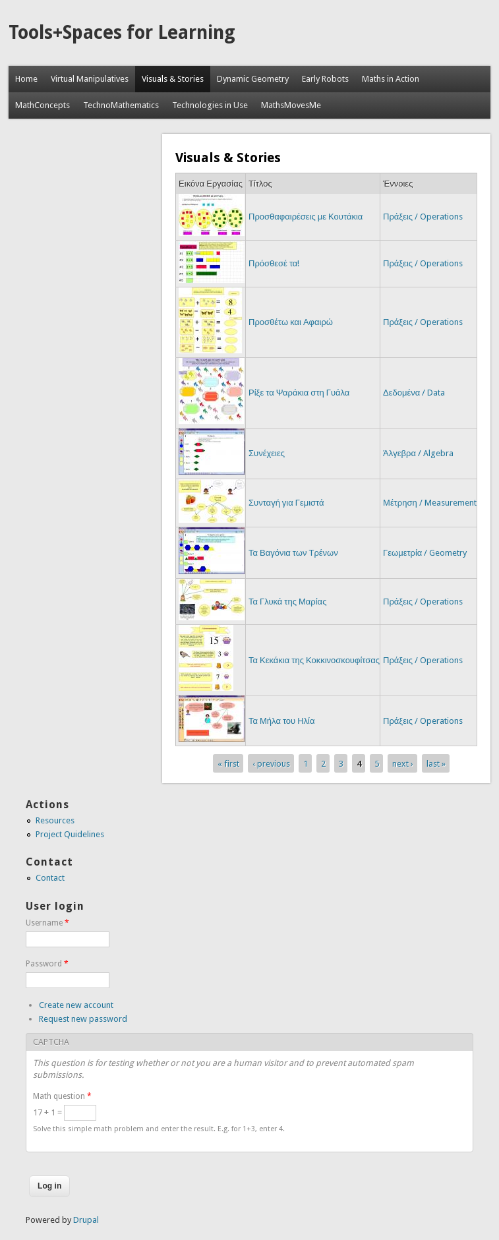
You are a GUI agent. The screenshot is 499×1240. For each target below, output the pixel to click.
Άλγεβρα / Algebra (418, 453)
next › (402, 763)
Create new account (76, 1005)
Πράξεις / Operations (423, 216)
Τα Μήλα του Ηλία (282, 721)
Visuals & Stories (173, 79)
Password (47, 963)
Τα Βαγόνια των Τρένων (293, 553)
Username (47, 923)
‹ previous (271, 763)
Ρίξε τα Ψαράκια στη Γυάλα (299, 393)
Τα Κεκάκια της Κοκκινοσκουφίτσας (314, 660)
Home (26, 79)
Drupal (86, 1220)
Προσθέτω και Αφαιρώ (291, 322)
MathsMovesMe (291, 105)
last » (436, 763)
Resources (55, 820)
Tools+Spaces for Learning (122, 33)
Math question (62, 1096)
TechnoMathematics (121, 105)
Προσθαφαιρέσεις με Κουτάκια (306, 216)
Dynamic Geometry (253, 79)
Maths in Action (390, 79)
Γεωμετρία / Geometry (425, 553)
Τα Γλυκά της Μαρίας (287, 601)
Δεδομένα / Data (414, 393)
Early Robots (325, 79)
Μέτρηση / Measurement (430, 503)
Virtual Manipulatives (90, 79)
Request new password (83, 1019)
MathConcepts (42, 105)
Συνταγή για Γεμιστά (286, 503)
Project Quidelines (70, 834)
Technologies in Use (210, 105)
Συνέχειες (267, 453)
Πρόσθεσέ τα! (274, 263)
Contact (50, 878)
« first (228, 763)
